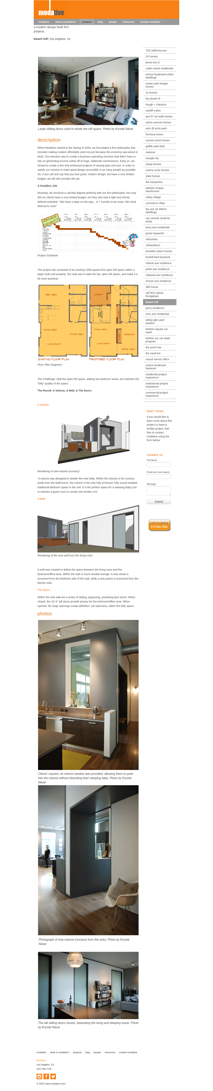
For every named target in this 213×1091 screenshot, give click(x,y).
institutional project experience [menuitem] (157, 385)
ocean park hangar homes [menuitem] (157, 85)
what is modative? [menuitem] (65, 21)
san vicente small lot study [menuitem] (158, 220)
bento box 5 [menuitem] (153, 62)
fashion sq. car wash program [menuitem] (158, 340)
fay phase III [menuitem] (153, 98)
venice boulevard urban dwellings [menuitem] (160, 76)
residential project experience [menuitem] (156, 376)
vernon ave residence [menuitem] (158, 281)
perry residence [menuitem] (155, 308)
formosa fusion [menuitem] (154, 134)
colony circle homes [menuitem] (157, 170)
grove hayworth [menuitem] (155, 233)
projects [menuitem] (87, 21)
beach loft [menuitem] (152, 302)
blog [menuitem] (100, 21)
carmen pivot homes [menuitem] (158, 140)
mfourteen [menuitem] (152, 239)
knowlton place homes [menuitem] (159, 251)
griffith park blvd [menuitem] (155, 146)
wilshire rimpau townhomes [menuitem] (155, 190)
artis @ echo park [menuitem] (156, 128)
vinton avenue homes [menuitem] (158, 122)
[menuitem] (166, 21)
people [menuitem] (113, 21)
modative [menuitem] (44, 21)
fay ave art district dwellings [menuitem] (156, 211)
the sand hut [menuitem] (153, 353)
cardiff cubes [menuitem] (153, 110)
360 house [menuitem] (152, 286)
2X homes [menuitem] (152, 56)
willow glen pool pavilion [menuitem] (155, 321)
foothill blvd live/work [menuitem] (158, 257)
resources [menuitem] (128, 21)
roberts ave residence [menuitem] (158, 263)
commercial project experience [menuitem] (157, 394)
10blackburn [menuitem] (153, 245)
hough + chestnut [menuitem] (156, 104)
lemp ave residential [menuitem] (158, 227)
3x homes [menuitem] (151, 92)
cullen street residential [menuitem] (159, 68)
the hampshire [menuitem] (154, 182)
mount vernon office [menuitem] (157, 359)
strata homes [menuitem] (153, 164)
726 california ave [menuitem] (156, 50)
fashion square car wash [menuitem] (157, 331)
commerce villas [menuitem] (155, 203)
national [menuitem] (150, 152)
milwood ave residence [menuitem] (159, 275)
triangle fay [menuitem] (152, 158)
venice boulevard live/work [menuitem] (156, 367)
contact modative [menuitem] (150, 21)
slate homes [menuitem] (153, 176)
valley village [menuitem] (153, 197)
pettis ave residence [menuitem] (158, 269)
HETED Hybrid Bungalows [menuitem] (154, 294)
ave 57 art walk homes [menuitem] (159, 116)
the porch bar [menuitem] (154, 347)
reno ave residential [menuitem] (157, 313)
